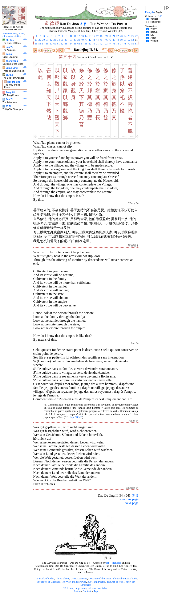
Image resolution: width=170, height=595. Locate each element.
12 (78, 36)
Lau (152, 35)
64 (71, 43)
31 (47, 39)
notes (83, 588)
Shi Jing (10, 40)
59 (51, 43)
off (107, 562)
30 (43, 39)
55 (36, 43)
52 (129, 39)
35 (62, 39)
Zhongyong (12, 61)
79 (129, 43)
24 (125, 36)
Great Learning (79, 578)
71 (97, 43)
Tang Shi (10, 92)
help (77, 588)
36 (66, 39)
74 (110, 43)
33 (54, 39)
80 (132, 43)
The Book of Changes (48, 581)
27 (136, 36)
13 (82, 36)
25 (129, 36)
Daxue (9, 54)
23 (121, 36)
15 (90, 36)
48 (114, 39)
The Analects (62, 578)
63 (66, 43)
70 (93, 43)
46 (106, 39)
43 (93, 39)
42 (90, 39)
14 (86, 36)
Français (116, 562)
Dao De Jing (13, 82)
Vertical (154, 18)
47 (110, 39)
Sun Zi (9, 99)
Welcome (68, 588)
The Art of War (115, 581)
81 (136, 43)
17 (97, 36)
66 (78, 43)
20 (110, 36)
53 (132, 39)
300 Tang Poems (96, 581)
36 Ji (8, 106)
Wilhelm (154, 40)
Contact (87, 591)
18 (101, 36)
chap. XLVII (75, 417)
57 (43, 43)
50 (121, 39)
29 (40, 39)
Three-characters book (125, 578)
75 (114, 43)
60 (54, 43)
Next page (131, 503)
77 (121, 43)
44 (97, 39)
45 (101, 39)
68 (86, 43)
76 (117, 43)
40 (82, 39)
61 (58, 43)
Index (77, 591)
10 (71, 36)
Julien (153, 37)
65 (75, 43)
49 (117, 39)
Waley (153, 28)
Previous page (129, 499)
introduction (94, 588)
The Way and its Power (73, 581)
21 (114, 36)
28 (36, 39)
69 (90, 43)
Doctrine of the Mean (100, 578)
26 (132, 36)
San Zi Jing (12, 68)
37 (71, 39)
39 (78, 39)
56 (40, 43)
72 (101, 43)
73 (106, 43)
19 (106, 36)
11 (75, 36)
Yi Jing (9, 75)
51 (125, 39)
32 (51, 39)
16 (93, 36)
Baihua (153, 32)
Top (96, 591)
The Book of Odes (44, 578)
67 (82, 43)
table (105, 588)
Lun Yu (9, 47)
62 (62, 43)
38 (75, 39)
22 (117, 36)
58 (47, 43)
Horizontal (155, 21)
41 (86, 39)
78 (125, 43)
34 (58, 39)
